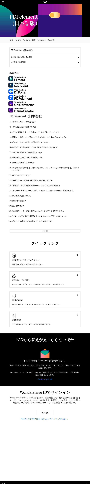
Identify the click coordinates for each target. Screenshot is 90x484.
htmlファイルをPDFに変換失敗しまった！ (26, 152)
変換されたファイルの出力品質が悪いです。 (27, 158)
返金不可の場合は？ (18, 201)
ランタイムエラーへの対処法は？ (23, 122)
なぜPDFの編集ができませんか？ (23, 163)
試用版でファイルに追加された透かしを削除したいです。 (32, 180)
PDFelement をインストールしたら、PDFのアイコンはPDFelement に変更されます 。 (43, 191)
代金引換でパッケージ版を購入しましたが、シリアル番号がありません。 (38, 211)
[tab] (45, 57)
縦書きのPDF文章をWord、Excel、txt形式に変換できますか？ (34, 147)
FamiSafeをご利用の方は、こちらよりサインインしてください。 (45, 419)
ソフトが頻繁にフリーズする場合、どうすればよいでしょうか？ (35, 132)
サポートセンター (16, 40)
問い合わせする (45, 379)
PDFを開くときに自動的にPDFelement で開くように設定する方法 (35, 185)
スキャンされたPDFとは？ (21, 175)
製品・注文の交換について (21, 196)
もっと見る (45, 231)
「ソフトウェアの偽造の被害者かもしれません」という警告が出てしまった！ (40, 216)
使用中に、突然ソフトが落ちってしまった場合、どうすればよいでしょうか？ (40, 137)
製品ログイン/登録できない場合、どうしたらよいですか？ (33, 221)
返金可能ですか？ (18, 206)
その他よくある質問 (18, 62)
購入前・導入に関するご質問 (21, 57)
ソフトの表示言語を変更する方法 (23, 127)
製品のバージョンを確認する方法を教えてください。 (31, 142)
